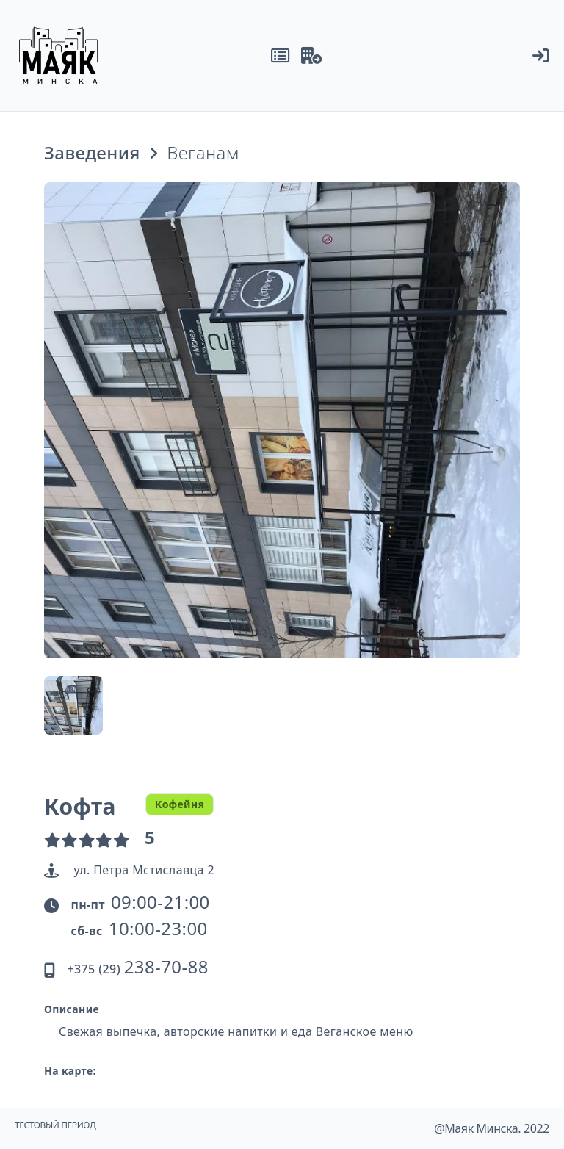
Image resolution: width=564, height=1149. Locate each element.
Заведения (92, 153)
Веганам (203, 153)
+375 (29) (137, 969)
